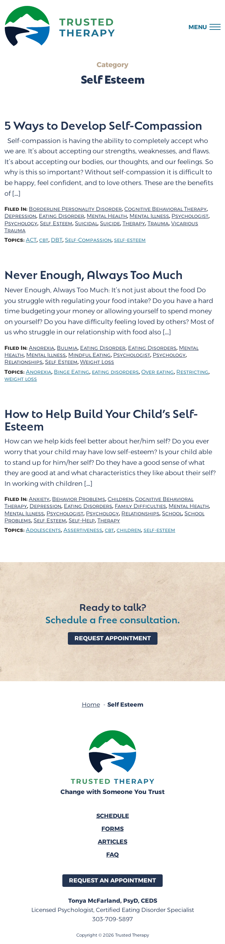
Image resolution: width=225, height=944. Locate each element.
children (129, 530)
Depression (20, 216)
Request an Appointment (112, 880)
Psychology (20, 223)
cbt (43, 240)
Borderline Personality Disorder (75, 209)
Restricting (192, 372)
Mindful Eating (89, 355)
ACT (31, 240)
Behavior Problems (78, 499)
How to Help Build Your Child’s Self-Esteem (101, 419)
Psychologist (190, 216)
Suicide (110, 223)
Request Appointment (113, 638)
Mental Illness (149, 216)
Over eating (157, 372)
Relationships (23, 362)
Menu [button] (197, 27)
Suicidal (86, 223)
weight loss (20, 379)
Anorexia (41, 348)
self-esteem (130, 240)
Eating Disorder (61, 216)
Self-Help (82, 520)
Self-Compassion (88, 240)
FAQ (112, 854)
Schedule (112, 816)
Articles (112, 841)
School (172, 513)
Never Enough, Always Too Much (93, 274)
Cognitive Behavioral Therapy (165, 209)
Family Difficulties (140, 506)
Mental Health (107, 216)
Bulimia (67, 348)
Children (120, 499)
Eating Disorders (152, 348)
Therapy (133, 223)
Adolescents (43, 530)
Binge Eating (71, 372)
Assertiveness (82, 530)
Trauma (158, 223)
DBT (56, 240)
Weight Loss (97, 362)
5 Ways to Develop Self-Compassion (103, 125)
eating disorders (115, 372)
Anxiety (39, 499)
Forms (112, 828)
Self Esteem (56, 223)
